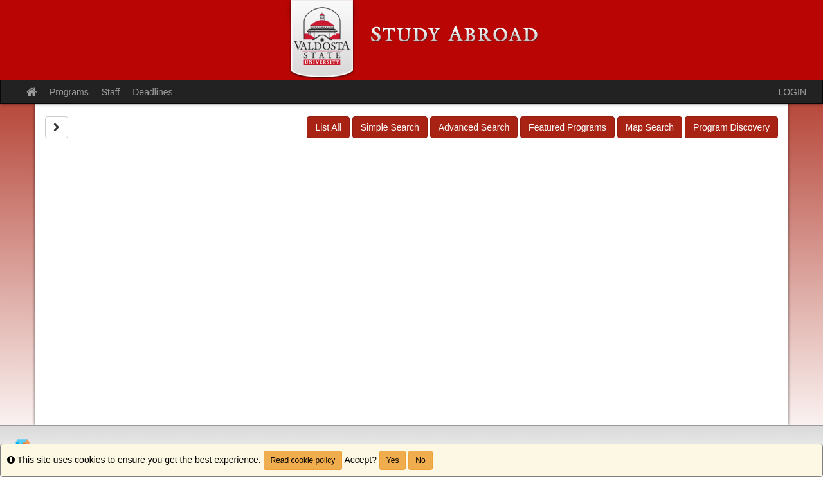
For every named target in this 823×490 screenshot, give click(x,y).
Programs (69, 92)
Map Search (650, 127)
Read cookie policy (303, 460)
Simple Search (390, 127)
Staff (111, 92)
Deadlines (152, 92)
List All (328, 127)
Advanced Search (474, 127)
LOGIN (792, 92)
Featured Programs (567, 127)
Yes (392, 460)
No (420, 460)
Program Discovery (731, 127)
